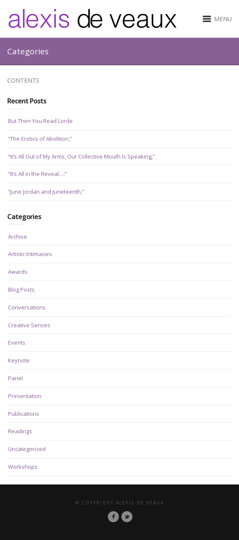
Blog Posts (21, 289)
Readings (20, 431)
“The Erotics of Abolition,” (40, 138)
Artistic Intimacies (30, 254)
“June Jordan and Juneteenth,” (46, 191)
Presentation (24, 396)
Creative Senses (29, 325)
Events (16, 342)
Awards (17, 272)
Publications (23, 414)
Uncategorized (27, 449)
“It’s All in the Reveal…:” (37, 174)
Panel (15, 378)
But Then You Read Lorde (40, 121)
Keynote (19, 360)
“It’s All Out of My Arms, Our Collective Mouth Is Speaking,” (81, 156)
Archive (17, 236)
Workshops (23, 466)
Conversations (27, 307)
